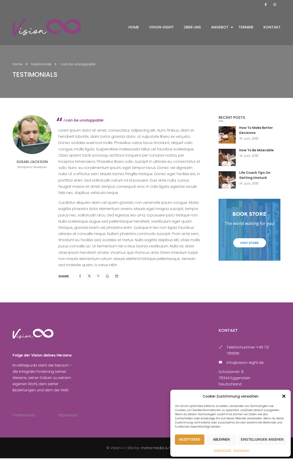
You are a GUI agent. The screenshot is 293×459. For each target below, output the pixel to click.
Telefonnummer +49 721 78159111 (248, 351)
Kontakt (271, 27)
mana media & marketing (164, 448)
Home (133, 27)
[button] (284, 396)
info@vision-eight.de (245, 363)
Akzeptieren (189, 439)
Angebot (219, 27)
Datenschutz (222, 450)
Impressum (241, 450)
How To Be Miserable (256, 151)
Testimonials (41, 65)
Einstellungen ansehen (262, 439)
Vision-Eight (161, 27)
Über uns (192, 27)
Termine (245, 27)
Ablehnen (221, 439)
